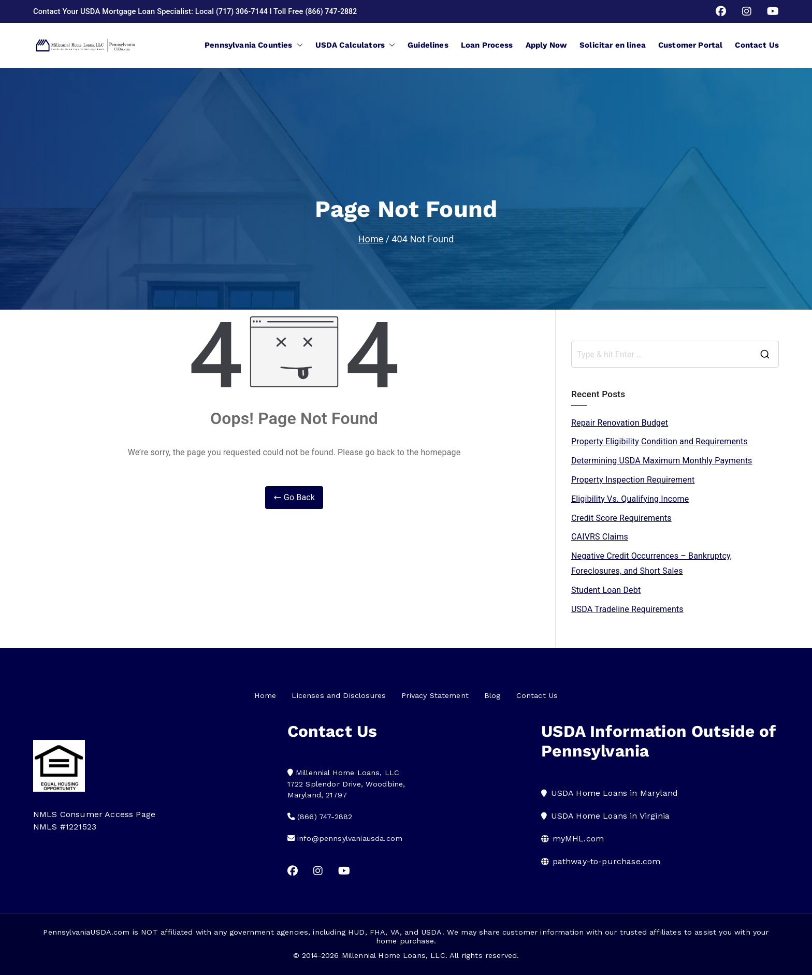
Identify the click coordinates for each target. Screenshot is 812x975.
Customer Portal (690, 45)
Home (265, 695)
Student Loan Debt (606, 590)
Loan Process (487, 45)
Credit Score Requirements (621, 518)
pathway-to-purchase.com (607, 861)
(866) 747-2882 (335, 11)
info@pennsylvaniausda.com (349, 838)
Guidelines (428, 45)
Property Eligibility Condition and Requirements (659, 441)
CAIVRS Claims (599, 537)
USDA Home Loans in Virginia (610, 816)
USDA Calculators (355, 45)
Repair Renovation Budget (619, 423)
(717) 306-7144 (243, 11)
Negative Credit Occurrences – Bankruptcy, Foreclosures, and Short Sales (651, 563)
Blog (492, 695)
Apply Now (546, 45)
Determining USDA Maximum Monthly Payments (661, 460)
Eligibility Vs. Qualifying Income (630, 499)
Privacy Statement (435, 695)
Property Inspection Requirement (632, 480)
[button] (298, 45)
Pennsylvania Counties (253, 45)
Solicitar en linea (612, 45)
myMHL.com (578, 838)
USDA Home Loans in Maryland (614, 793)
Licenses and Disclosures (339, 695)
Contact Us (757, 45)
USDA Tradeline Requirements (627, 609)
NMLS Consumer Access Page (94, 814)
